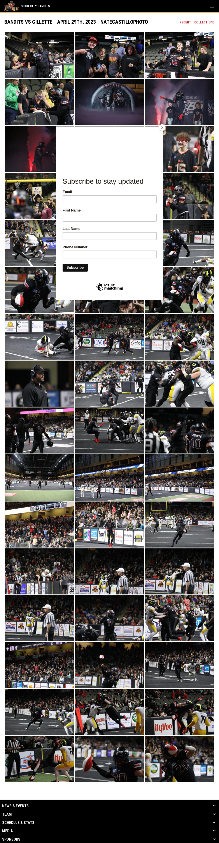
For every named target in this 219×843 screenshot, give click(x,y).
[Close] (162, 127)
